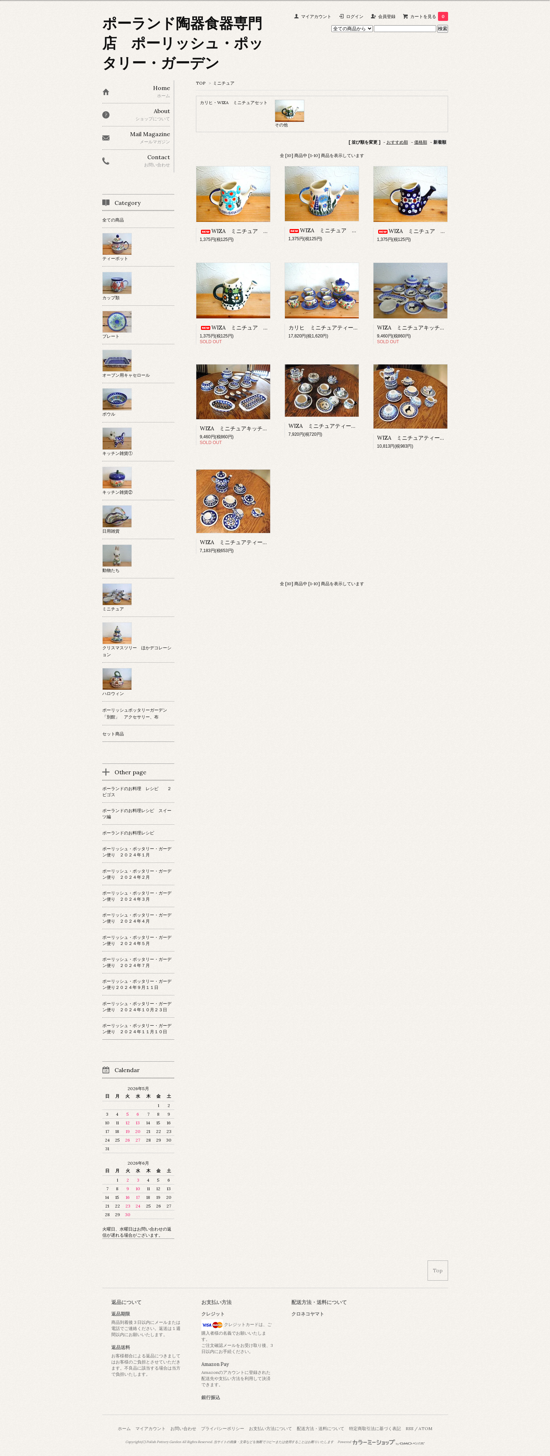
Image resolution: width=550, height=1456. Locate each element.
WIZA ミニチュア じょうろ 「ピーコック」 (441, 231)
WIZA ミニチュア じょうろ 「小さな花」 (350, 230)
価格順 (420, 142)
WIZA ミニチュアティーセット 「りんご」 (344, 425)
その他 (281, 124)
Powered (381, 1442)
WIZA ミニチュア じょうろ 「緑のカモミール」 (269, 327)
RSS (409, 1428)
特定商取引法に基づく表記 (375, 1428)
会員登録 (386, 16)
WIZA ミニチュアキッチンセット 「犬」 (430, 327)
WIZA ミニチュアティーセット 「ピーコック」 (261, 542)
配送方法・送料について (320, 1428)
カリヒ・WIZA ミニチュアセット (234, 102)
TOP (201, 83)
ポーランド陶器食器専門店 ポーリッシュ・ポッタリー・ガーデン (182, 43)
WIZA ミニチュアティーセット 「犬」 (427, 437)
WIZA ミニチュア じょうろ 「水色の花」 (261, 231)
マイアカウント (316, 16)
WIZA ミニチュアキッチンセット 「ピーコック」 (263, 428)
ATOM (425, 1428)
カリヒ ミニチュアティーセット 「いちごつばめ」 (353, 327)
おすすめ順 (397, 142)
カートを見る (429, 16)
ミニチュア (223, 83)
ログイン (354, 16)
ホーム (124, 1428)
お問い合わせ (183, 1428)
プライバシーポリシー (222, 1428)
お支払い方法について (270, 1428)
